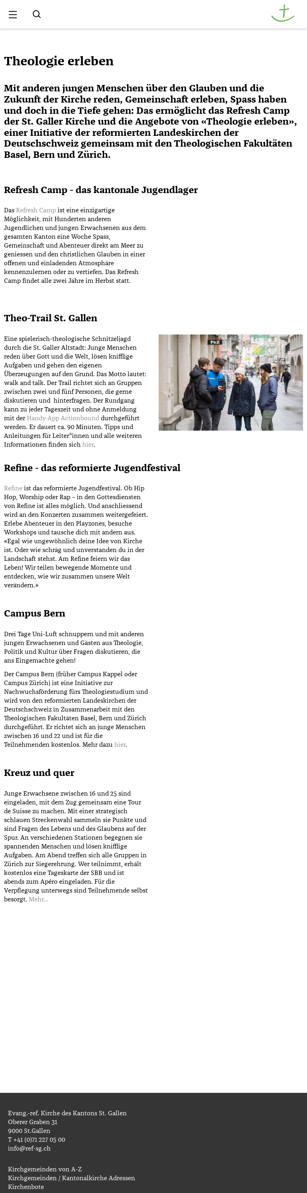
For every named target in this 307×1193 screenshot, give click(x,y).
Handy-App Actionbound (63, 418)
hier (88, 445)
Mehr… (38, 899)
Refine (13, 488)
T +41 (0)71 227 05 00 (36, 1140)
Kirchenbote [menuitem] (26, 1187)
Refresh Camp (36, 210)
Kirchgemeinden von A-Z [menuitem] (45, 1169)
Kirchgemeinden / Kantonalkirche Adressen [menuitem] (71, 1178)
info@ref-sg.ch (29, 1149)
